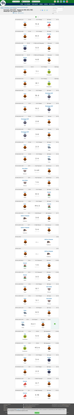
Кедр (25, 345)
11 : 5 (37, 24)
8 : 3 (37, 36)
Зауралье (49, 369)
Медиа (41, 4)
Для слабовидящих (36, 1)
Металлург (25, 393)
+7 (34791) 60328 (17, 1)
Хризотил (25, 274)
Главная (2, 7)
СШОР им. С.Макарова (48, 251)
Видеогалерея (6, 410)
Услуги (5, 406)
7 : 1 (37, 71)
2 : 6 (37, 121)
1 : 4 (37, 265)
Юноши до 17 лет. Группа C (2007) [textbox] (58, 6)
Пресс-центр (35, 4)
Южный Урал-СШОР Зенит (25, 132)
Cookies (18, 409)
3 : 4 (37, 359)
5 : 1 (37, 300)
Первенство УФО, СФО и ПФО (22, 7)
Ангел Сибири (49, 298)
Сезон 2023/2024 (13, 7)
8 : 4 (37, 194)
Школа (46, 4)
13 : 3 (37, 95)
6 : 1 (37, 288)
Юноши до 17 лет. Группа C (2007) (6, 8)
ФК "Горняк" (52, 4)
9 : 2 (37, 108)
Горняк (23, 322)
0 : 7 (37, 383)
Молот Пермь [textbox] (55, 8)
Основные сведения (7, 404)
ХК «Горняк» (27, 4)
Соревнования (6, 7)
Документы (6, 405)
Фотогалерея (6, 409)
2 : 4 (37, 158)
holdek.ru (67, 405)
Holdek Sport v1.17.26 (66, 404)
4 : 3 (38, 206)
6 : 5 (37, 312)
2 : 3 (37, 371)
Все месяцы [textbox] (55, 11)
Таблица (15, 12)
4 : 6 (37, 59)
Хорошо (37, 412)
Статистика (21, 12)
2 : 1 (33, 324)
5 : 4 (38, 348)
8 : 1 (37, 83)
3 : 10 (37, 395)
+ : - (37, 254)
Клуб (22, 4)
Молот (49, 393)
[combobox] (58, 7)
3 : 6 (37, 218)
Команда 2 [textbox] (54, 10)
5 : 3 (37, 48)
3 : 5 (37, 277)
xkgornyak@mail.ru (26, 1)
